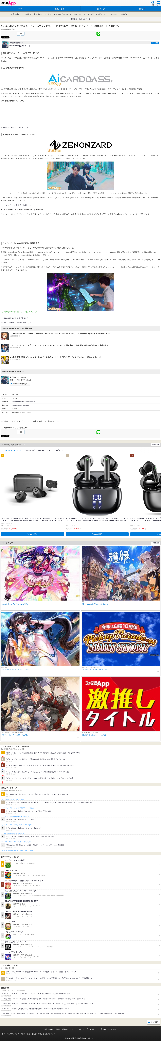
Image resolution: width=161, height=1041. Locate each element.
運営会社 (65, 1029)
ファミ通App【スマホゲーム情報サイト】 (21, 14)
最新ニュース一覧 (43, 14)
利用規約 (58, 1029)
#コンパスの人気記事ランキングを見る (13, 799)
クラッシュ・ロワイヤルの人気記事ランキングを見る (17, 825)
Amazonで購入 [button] (32, 534)
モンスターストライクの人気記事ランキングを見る (16, 841)
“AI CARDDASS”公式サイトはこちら (16, 127)
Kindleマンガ (30, 450)
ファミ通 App (8, 3)
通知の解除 (91, 1029)
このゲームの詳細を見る (21, 384)
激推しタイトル (84, 19)
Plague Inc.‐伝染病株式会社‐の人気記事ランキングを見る (17, 850)
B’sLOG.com (111, 1029)
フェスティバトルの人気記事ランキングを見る (15, 816)
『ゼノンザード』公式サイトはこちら (17, 205)
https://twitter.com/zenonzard (20, 405)
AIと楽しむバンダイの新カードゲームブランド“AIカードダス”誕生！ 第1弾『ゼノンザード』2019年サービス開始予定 (89, 14)
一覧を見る (155, 445)
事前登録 (74, 19)
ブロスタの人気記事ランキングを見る (13, 833)
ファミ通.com (101, 1029)
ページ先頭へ (154, 1022)
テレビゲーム (58, 450)
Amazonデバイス (44, 450)
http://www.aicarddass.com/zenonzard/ (23, 401)
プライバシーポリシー (77, 1029)
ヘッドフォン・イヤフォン (12, 450)
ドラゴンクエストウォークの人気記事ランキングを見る (18, 808)
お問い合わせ (48, 1029)
